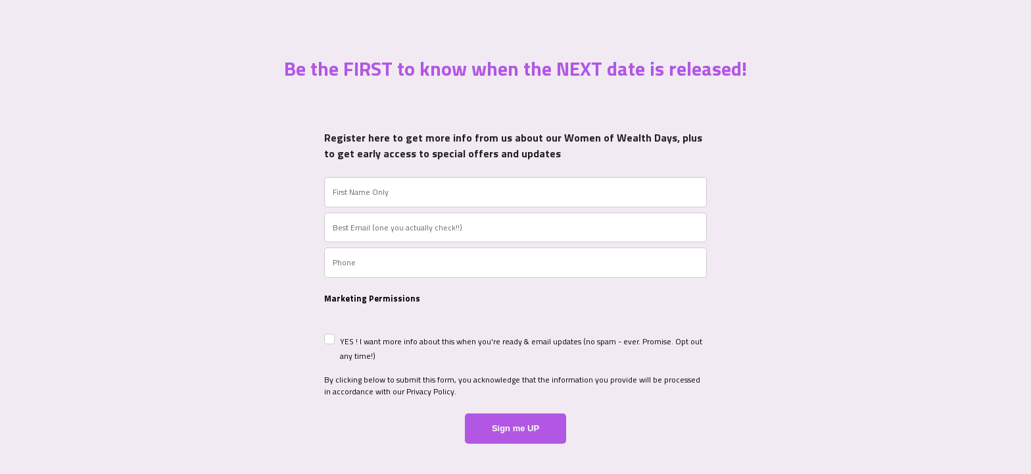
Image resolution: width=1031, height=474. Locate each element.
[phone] (515, 263)
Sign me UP (515, 428)
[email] (515, 228)
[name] (515, 192)
